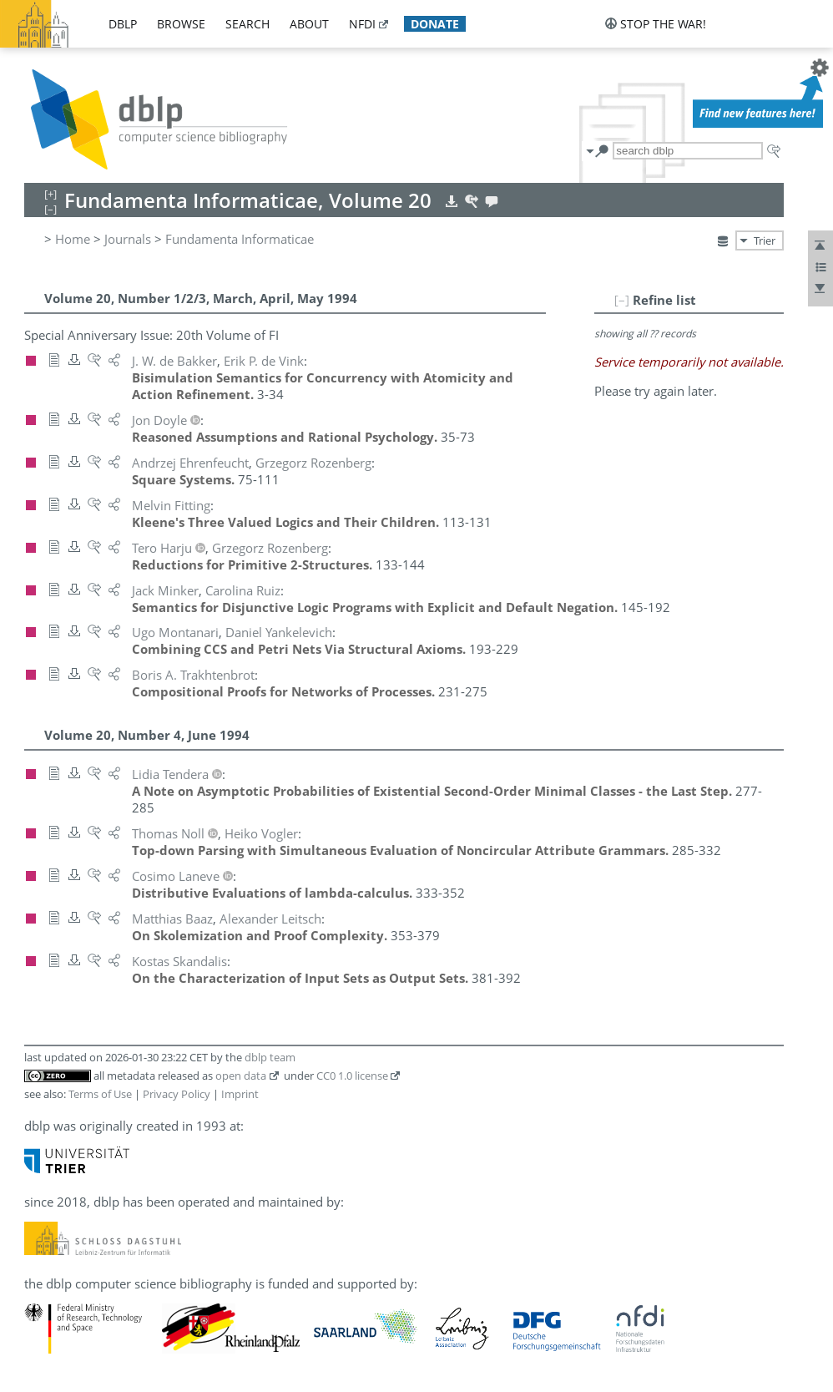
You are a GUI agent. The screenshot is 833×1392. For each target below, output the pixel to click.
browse (181, 24)
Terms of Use (100, 1093)
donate (435, 24)
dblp (123, 24)
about (309, 24)
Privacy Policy (176, 1093)
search (247, 24)
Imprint (240, 1093)
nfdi (362, 24)
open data (240, 1075)
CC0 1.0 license (352, 1075)
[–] (621, 299)
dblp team (270, 1057)
